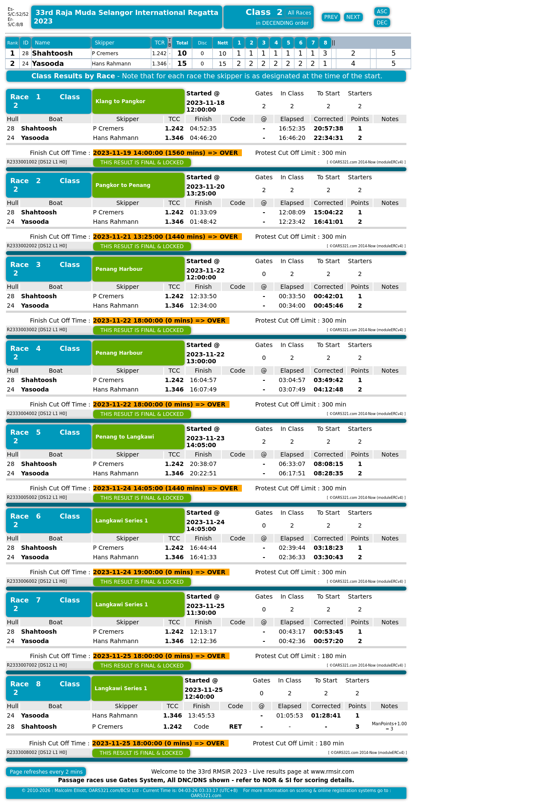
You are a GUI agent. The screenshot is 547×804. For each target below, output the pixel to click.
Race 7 (25, 600)
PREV (331, 17)
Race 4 (25, 348)
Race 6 (25, 516)
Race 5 (25, 432)
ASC (382, 12)
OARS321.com (206, 795)
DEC (381, 23)
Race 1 (25, 97)
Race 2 (25, 181)
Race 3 (25, 265)
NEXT (353, 17)
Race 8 (25, 684)
